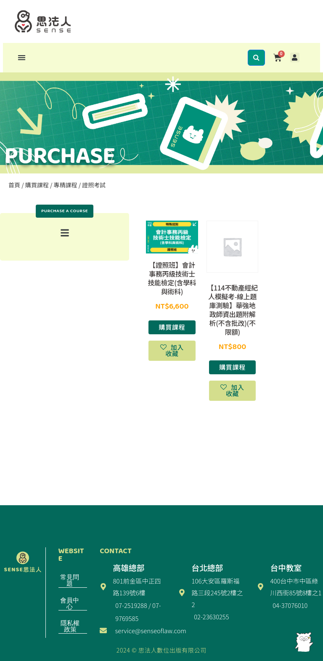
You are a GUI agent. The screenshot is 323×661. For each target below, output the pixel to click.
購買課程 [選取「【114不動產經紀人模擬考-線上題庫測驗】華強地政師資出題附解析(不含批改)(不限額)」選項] (232, 366)
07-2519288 (131, 605)
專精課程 (65, 185)
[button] (22, 57)
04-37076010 (290, 605)
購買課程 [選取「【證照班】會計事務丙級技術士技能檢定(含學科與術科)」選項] (172, 327)
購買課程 (37, 185)
